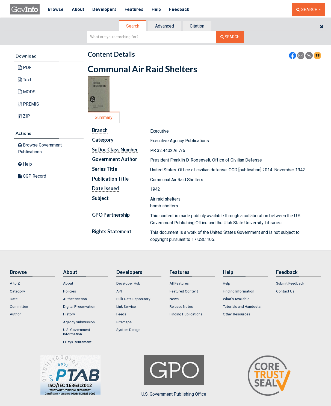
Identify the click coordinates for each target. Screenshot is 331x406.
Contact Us (285, 291)
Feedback (179, 9)
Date (13, 299)
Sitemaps (124, 322)
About (78, 9)
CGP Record (32, 176)
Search (132, 26)
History (69, 314)
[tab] (133, 26)
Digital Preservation (79, 306)
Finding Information (238, 291)
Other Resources (236, 314)
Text (24, 79)
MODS (27, 91)
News (174, 299)
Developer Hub (128, 283)
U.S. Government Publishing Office (173, 376)
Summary (104, 117)
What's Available (236, 299)
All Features (179, 283)
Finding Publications (186, 314)
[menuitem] (32, 283)
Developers (104, 9)
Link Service (126, 306)
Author (15, 314)
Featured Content (184, 291)
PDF (24, 67)
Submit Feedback (290, 283)
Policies (69, 291)
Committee (19, 306)
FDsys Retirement (77, 342)
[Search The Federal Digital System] (230, 37)
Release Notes (181, 306)
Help (156, 9)
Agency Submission (79, 322)
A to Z (15, 283)
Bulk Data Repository (133, 299)
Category (17, 291)
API (119, 291)
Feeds (121, 314)
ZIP (24, 116)
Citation (197, 26)
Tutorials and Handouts (242, 306)
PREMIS (28, 104)
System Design (128, 329)
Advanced (164, 26)
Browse (56, 9)
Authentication (75, 299)
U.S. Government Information (76, 331)
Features (134, 9)
